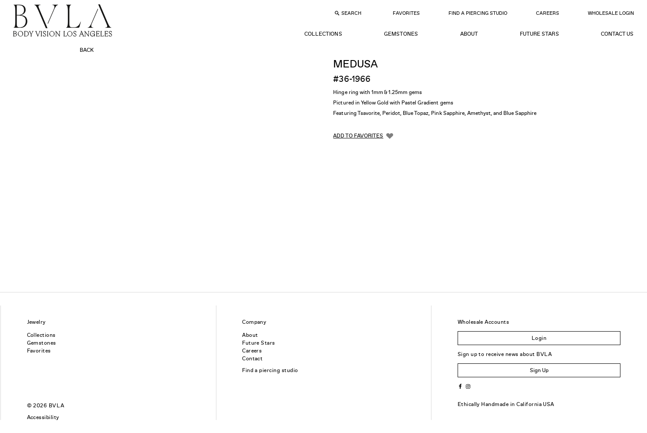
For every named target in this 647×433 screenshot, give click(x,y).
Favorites (406, 13)
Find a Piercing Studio (477, 13)
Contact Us (617, 33)
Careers (547, 13)
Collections (323, 33)
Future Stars (539, 33)
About (469, 33)
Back (87, 50)
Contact (252, 358)
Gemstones (401, 33)
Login (539, 338)
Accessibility (43, 417)
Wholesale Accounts (483, 322)
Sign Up (539, 370)
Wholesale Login (611, 13)
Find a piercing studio (270, 370)
